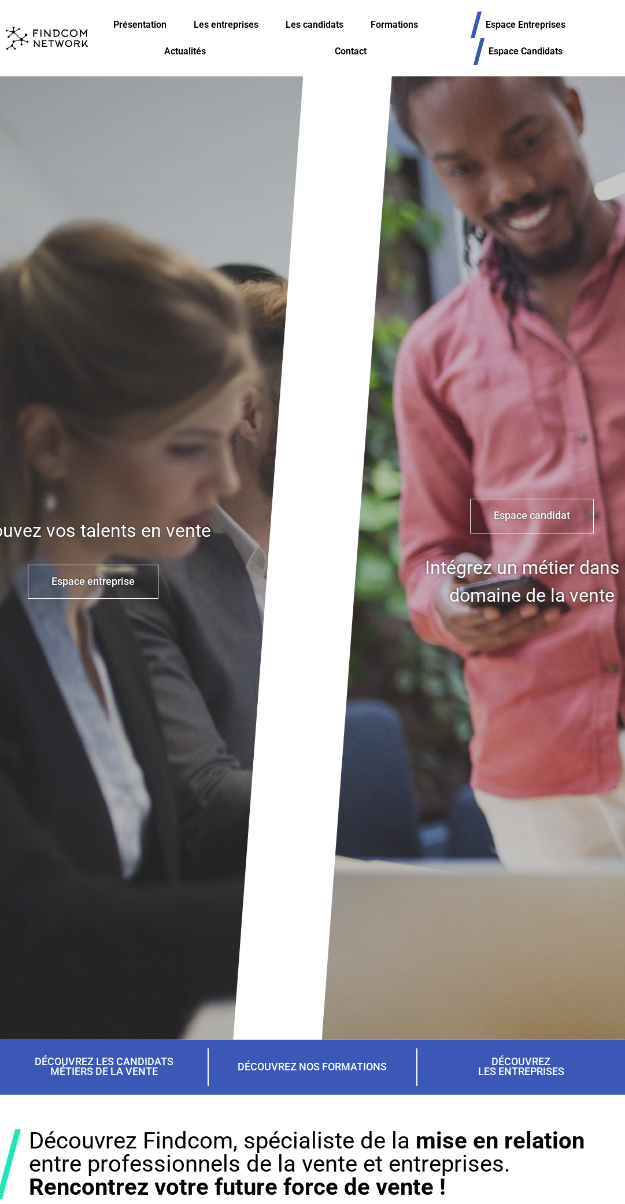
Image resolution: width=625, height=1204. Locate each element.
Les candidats (314, 24)
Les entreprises (226, 24)
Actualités (185, 51)
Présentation (140, 24)
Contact (351, 51)
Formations (394, 24)
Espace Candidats (531, 51)
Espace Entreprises (531, 25)
